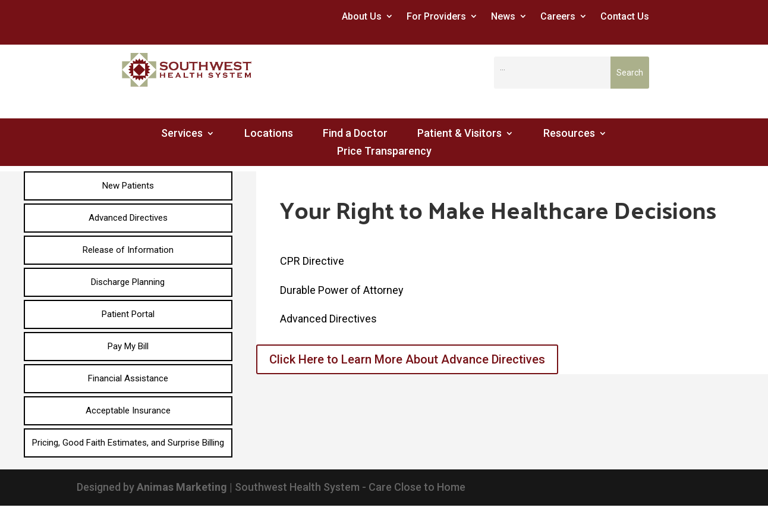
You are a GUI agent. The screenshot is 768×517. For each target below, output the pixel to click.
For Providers (436, 16)
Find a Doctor (355, 134)
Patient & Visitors (459, 134)
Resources (569, 134)
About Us (362, 16)
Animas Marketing (182, 487)
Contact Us (624, 16)
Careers (557, 16)
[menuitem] (128, 185)
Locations (268, 134)
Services (182, 134)
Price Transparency (384, 152)
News (503, 16)
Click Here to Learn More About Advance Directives (407, 359)
